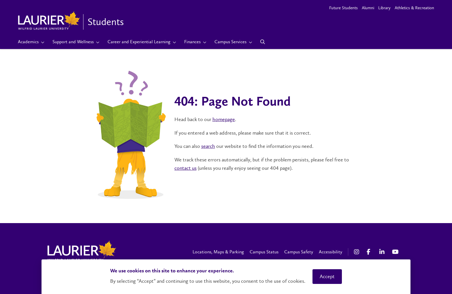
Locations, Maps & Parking (218, 252)
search (208, 146)
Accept (327, 276)
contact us (185, 168)
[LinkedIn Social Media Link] (382, 252)
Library (384, 7)
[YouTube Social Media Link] (395, 252)
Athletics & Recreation (414, 7)
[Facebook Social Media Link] (370, 252)
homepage (223, 119)
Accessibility (330, 252)
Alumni (368, 7)
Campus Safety (298, 252)
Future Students (343, 7)
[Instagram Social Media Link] (357, 252)
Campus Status (264, 252)
